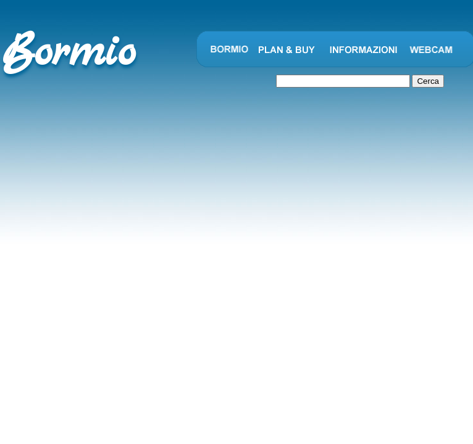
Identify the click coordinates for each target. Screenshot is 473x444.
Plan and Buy (287, 49)
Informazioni (363, 49)
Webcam (431, 49)
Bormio (228, 49)
